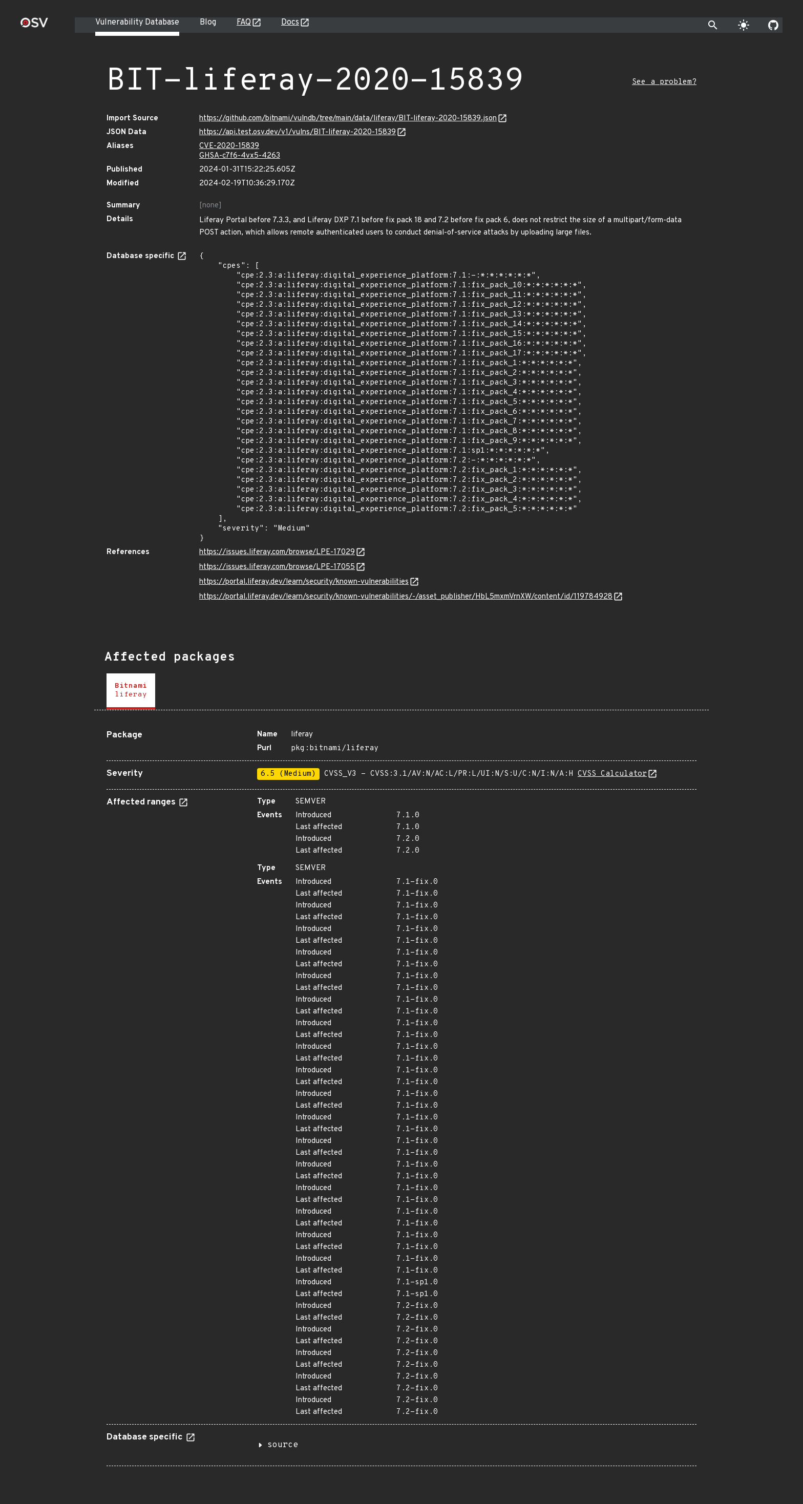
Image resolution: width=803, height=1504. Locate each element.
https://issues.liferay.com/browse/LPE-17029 (277, 552)
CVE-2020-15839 (229, 146)
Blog (208, 22)
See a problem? (664, 82)
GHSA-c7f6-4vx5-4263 (239, 156)
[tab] (131, 691)
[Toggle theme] (743, 25)
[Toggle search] (713, 25)
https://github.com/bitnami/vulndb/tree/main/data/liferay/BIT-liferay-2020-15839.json (348, 118)
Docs (290, 22)
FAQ (244, 22)
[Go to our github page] (773, 25)
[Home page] (34, 26)
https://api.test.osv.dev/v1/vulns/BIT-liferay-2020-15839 (297, 132)
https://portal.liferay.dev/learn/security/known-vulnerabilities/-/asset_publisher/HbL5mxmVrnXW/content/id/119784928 (405, 597)
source (282, 1445)
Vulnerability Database (137, 22)
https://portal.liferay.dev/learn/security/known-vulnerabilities (304, 582)
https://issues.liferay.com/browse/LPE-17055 (277, 567)
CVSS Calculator (612, 774)
